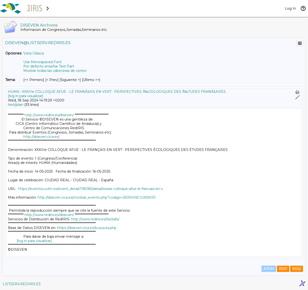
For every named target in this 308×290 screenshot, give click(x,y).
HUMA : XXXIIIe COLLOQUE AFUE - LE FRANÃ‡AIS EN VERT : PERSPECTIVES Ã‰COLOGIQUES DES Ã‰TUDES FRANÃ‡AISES (117, 91)
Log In (290, 8)
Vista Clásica (33, 53)
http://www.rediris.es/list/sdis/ (95, 219)
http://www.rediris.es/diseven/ (49, 115)
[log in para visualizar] (25, 96)
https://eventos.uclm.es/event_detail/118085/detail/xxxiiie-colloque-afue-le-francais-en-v (90, 189)
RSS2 (296, 269)
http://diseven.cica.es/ (41, 137)
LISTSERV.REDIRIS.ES (22, 284)
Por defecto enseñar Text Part (48, 66)
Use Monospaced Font (42, 62)
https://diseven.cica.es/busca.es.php (86, 228)
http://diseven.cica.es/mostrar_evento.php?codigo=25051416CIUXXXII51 (97, 197)
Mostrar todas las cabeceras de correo (55, 70)
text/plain (15, 104)
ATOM (268, 269)
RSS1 (283, 269)
